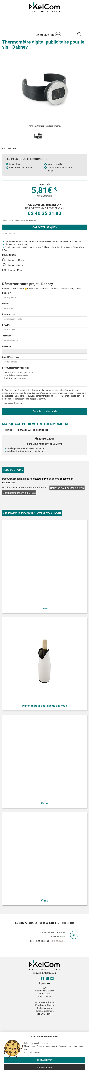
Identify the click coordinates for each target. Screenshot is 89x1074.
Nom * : (5, 303)
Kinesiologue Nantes (44, 1005)
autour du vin (41, 478)
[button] (23, 1017)
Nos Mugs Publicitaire (44, 1002)
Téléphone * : (7, 336)
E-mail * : (6, 325)
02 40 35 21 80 (48, 34)
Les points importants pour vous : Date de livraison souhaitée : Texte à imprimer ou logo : (44, 378)
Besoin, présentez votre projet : (15, 368)
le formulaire (57, 941)
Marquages (9, 233)
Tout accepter (44, 1060)
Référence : (7, 346)
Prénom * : (6, 293)
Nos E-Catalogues (44, 1014)
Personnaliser (44, 1067)
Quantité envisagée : (11, 357)
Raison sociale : (9, 314)
